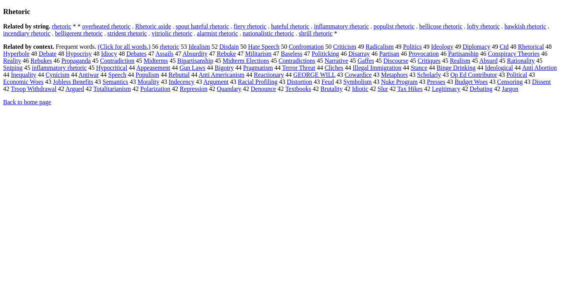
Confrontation (306, 46)
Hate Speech (263, 46)
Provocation (424, 53)
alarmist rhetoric (217, 33)
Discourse (395, 60)
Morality (148, 81)
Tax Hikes (410, 88)
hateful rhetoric (290, 26)
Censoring (510, 81)
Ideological (499, 67)
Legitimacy (446, 88)
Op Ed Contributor (473, 74)
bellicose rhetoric (440, 26)
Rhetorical (531, 46)
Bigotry (224, 67)
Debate (47, 53)
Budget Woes (471, 81)
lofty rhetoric (483, 26)
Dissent (541, 81)
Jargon (510, 88)
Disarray (359, 53)
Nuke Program (399, 81)
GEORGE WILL (314, 74)
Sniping (13, 67)
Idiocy (109, 53)
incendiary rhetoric (26, 33)
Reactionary (269, 74)
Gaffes (366, 60)
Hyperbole (16, 53)
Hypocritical (111, 67)
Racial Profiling (258, 81)
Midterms (156, 60)
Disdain (229, 46)
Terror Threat (298, 67)
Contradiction (117, 60)
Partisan (389, 53)
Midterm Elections (246, 60)
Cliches (334, 67)
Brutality (332, 88)
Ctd (503, 46)
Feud (327, 81)
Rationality (521, 60)
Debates (136, 53)
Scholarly (429, 74)
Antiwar (88, 74)
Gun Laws (192, 67)
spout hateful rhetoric (202, 26)
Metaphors (394, 74)
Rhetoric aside (153, 26)
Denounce (263, 88)
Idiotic (360, 88)
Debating (481, 88)
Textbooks (298, 88)
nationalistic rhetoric (268, 33)
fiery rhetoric (250, 26)
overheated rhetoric (106, 26)
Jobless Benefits (73, 81)
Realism (460, 60)
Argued (74, 88)
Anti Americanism (222, 74)
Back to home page (27, 102)
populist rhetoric (394, 26)
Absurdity (194, 53)
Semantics (115, 81)
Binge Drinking (456, 67)
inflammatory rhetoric (341, 26)
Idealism (199, 46)
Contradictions (297, 60)
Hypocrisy (79, 53)
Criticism (344, 46)
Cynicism (57, 74)
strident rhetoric (127, 33)
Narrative (336, 60)
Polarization (155, 88)
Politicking (325, 53)
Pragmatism (258, 67)
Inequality (23, 74)
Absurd (488, 60)
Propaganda (76, 60)
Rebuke (226, 53)
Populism (147, 74)
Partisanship (463, 53)
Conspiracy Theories (514, 53)
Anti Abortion (539, 67)
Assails (164, 53)
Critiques (429, 60)
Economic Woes (23, 81)
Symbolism (357, 81)
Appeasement (153, 67)
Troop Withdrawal (33, 88)
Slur (383, 88)
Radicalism (380, 46)
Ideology (442, 46)
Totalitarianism (112, 88)
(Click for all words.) (124, 46)
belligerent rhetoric (78, 33)
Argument (216, 81)
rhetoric (61, 26)
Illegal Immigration (377, 67)
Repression (193, 88)
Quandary (229, 88)
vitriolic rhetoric (172, 33)
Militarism (258, 53)
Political (516, 74)
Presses (436, 81)
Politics (412, 46)
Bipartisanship (195, 60)
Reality (12, 60)
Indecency (181, 81)
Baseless (291, 53)
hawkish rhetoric (525, 26)
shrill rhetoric (316, 33)
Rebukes (41, 60)
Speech (117, 74)
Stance (419, 67)
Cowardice (358, 74)
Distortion (299, 81)
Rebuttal (178, 74)
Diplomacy (476, 46)
